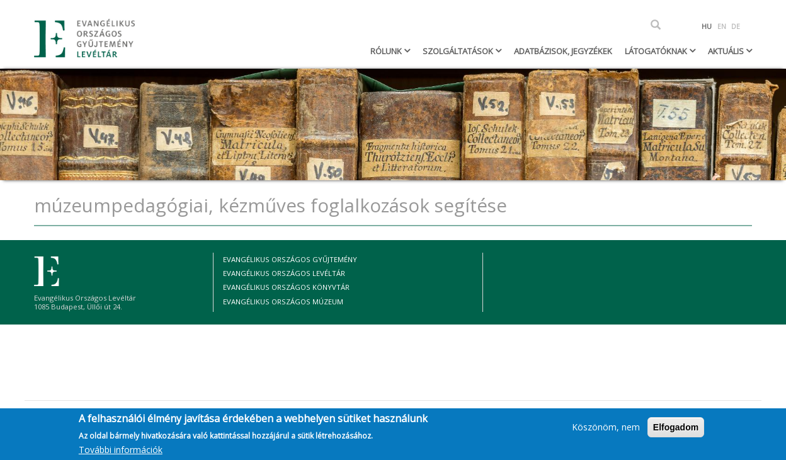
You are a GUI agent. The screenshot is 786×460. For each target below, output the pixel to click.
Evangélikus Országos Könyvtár (286, 287)
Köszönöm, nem (606, 431)
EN (721, 26)
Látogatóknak (657, 51)
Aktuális (727, 51)
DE (735, 26)
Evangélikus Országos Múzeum (283, 301)
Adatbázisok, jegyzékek (563, 51)
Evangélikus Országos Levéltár (284, 273)
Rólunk (387, 51)
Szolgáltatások (459, 51)
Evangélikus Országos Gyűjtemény (290, 259)
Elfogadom (675, 431)
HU (707, 26)
